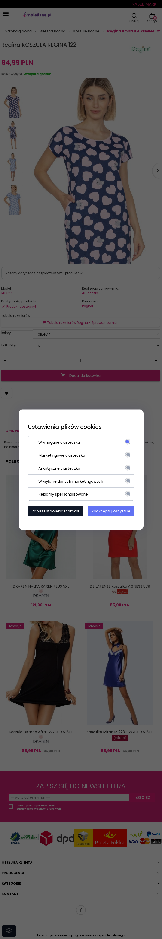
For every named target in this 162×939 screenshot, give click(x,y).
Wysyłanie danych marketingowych (70, 481)
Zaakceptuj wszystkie (111, 511)
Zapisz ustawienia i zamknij (55, 511)
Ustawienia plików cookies (65, 426)
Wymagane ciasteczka (59, 442)
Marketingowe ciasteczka (61, 455)
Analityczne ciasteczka (59, 468)
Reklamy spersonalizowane (63, 494)
